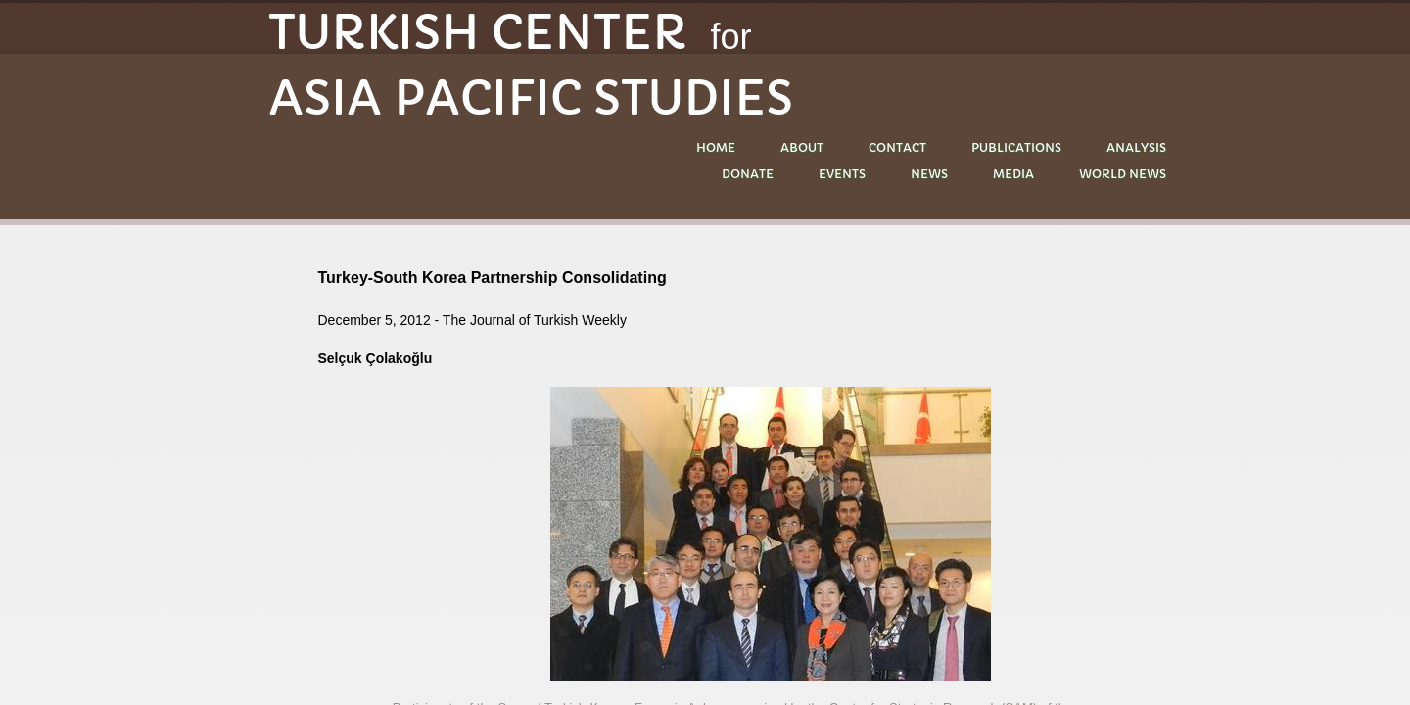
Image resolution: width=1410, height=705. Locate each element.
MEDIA (1013, 173)
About (801, 147)
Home (715, 147)
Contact (897, 147)
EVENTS (842, 173)
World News (1122, 173)
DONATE (748, 173)
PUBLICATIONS (1016, 147)
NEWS (929, 173)
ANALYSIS (1136, 147)
